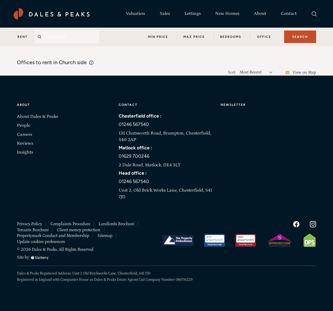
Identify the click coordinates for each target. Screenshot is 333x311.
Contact (289, 13)
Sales (165, 13)
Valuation (135, 13)
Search (300, 37)
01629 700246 (134, 156)
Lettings (192, 13)
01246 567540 (134, 124)
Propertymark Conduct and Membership (53, 235)
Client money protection (78, 230)
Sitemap (105, 235)
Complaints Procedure (70, 224)
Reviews (25, 143)
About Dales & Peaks (37, 116)
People (23, 125)
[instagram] (313, 224)
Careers (24, 134)
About (260, 13)
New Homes (227, 13)
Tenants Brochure (33, 230)
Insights (25, 152)
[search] (314, 13)
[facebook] (296, 224)
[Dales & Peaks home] (51, 14)
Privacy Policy (29, 224)
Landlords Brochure (116, 224)
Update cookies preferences (41, 241)
